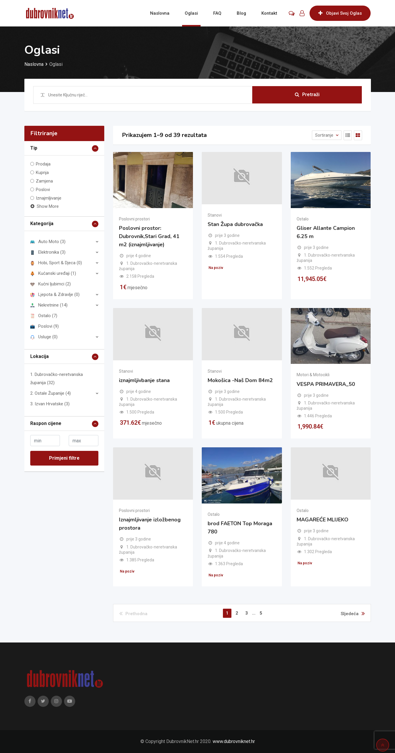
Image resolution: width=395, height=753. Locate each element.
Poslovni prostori (134, 219)
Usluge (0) (44, 336)
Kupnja (42, 172)
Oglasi (191, 13)
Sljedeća (353, 613)
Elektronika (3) (47, 252)
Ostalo (303, 219)
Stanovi (215, 215)
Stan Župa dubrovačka (235, 224)
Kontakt (269, 13)
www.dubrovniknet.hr (234, 741)
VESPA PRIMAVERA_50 (326, 384)
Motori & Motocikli (313, 374)
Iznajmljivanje (48, 198)
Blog (241, 13)
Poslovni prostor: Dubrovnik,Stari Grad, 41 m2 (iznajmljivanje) (149, 236)
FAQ (217, 13)
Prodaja (43, 164)
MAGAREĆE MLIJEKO (322, 519)
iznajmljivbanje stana (144, 380)
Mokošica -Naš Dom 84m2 (240, 380)
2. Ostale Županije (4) (50, 393)
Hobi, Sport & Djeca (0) (56, 262)
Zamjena (44, 181)
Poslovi (43, 189)
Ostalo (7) (43, 315)
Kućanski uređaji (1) (53, 273)
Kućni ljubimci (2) (50, 284)
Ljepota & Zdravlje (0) (55, 294)
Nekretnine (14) (49, 305)
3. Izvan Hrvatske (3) (50, 403)
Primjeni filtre (64, 458)
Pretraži (307, 95)
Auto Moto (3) (47, 241)
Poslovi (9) (44, 326)
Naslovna (159, 13)
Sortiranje (324, 135)
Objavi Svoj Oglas (340, 13)
